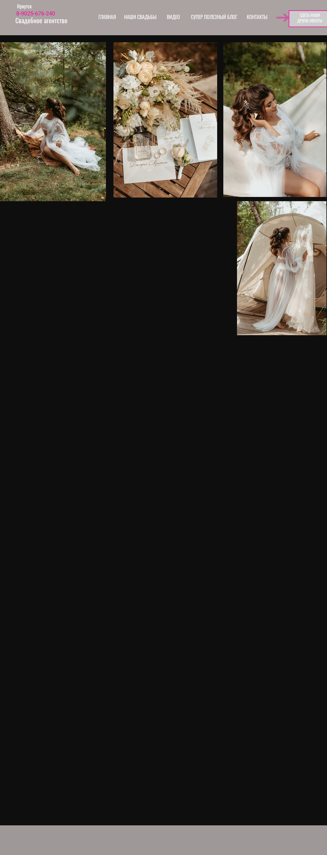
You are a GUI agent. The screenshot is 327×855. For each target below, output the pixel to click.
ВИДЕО (173, 16)
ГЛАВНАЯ (107, 16)
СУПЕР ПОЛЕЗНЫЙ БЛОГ (214, 16)
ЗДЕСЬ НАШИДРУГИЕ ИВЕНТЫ (309, 18)
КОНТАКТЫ (257, 16)
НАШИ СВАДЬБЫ (140, 16)
